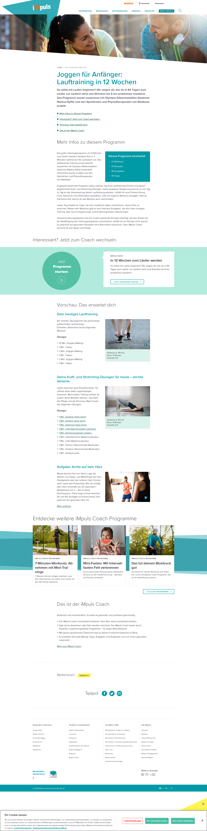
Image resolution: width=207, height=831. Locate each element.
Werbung (109, 753)
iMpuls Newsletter (76, 730)
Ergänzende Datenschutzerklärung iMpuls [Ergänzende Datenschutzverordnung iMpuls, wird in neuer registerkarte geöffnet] (50, 828)
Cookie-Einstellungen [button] (114, 761)
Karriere (144, 730)
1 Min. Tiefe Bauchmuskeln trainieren (77, 429)
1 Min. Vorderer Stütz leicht (72, 416)
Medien (144, 734)
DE (160, 788)
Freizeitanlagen (39, 738)
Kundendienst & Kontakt (115, 734)
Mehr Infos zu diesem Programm (76, 113)
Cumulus (72, 734)
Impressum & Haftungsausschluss (119, 746)
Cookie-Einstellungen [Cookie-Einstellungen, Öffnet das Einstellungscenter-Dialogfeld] (132, 821)
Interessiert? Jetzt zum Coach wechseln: (80, 119)
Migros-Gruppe (147, 742)
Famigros (72, 738)
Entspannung (120, 11)
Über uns (109, 750)
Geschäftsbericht (148, 738)
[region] (103, 820)
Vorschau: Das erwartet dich (74, 124)
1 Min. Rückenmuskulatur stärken (75, 433)
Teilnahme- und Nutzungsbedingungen (121, 742)
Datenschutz (110, 757)
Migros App (73, 757)
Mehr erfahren (64, 506)
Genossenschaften (149, 750)
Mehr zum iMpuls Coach (69, 646)
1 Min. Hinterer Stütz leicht (72, 420)
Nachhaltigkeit (147, 757)
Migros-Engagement (149, 753)
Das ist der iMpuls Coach (72, 130)
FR (166, 788)
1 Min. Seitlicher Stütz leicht (73, 424)
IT (171, 788)
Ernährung (85, 11)
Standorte (37, 750)
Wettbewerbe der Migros (79, 746)
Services (150, 11)
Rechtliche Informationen (115, 738)
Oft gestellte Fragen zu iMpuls (117, 730)
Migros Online (38, 734)
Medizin (136, 11)
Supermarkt (37, 730)
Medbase (36, 746)
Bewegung (102, 11)
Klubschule (37, 742)
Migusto (72, 753)
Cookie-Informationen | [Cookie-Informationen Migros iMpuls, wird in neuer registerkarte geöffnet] (23, 828)
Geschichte (146, 746)
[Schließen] (202, 820)
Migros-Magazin (75, 750)
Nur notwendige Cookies (157, 821)
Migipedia (73, 742)
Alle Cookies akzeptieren (183, 821)
